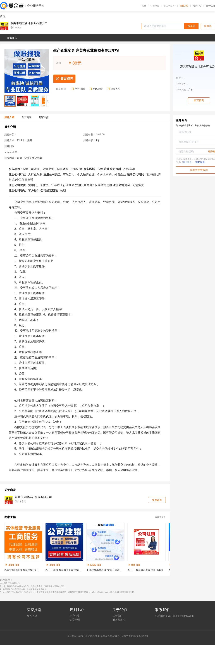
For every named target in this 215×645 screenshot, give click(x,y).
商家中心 (197, 6)
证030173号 (76, 635)
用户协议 (75, 615)
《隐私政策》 (200, 162)
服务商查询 (119, 619)
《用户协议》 (187, 162)
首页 (144, 6)
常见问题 (32, 615)
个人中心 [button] (169, 6)
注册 (213, 5)
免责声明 (75, 619)
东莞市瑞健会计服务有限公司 (29, 23)
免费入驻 (184, 6)
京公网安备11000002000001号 (102, 635)
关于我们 (118, 615)
